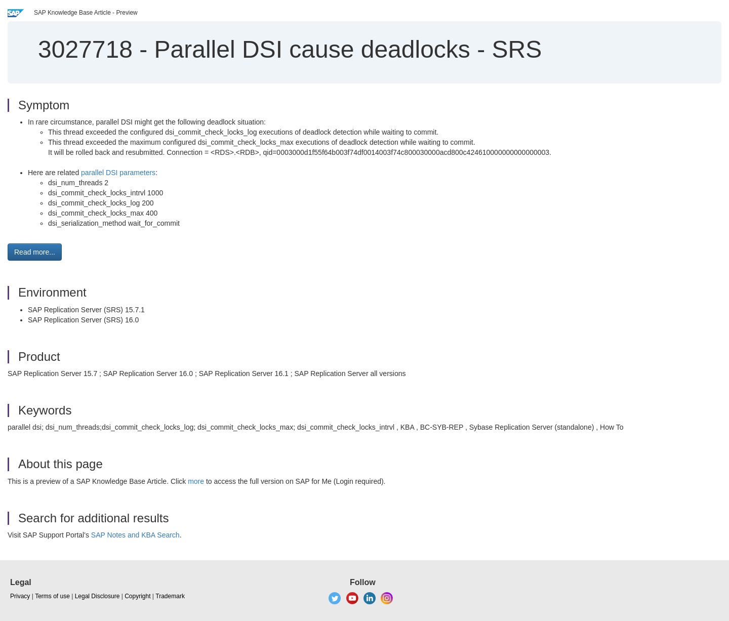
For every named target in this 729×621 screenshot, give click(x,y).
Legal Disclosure (97, 596)
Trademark (170, 596)
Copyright (137, 596)
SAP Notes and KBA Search (135, 535)
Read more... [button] (34, 252)
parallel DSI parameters (118, 173)
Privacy (20, 596)
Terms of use (52, 596)
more (196, 481)
